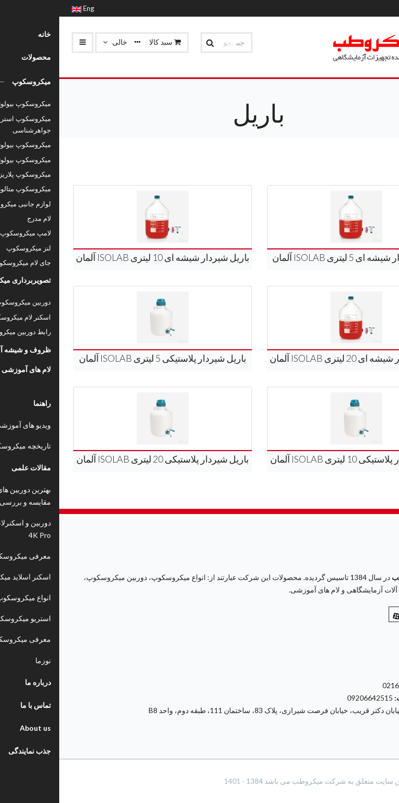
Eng (23, 8)
